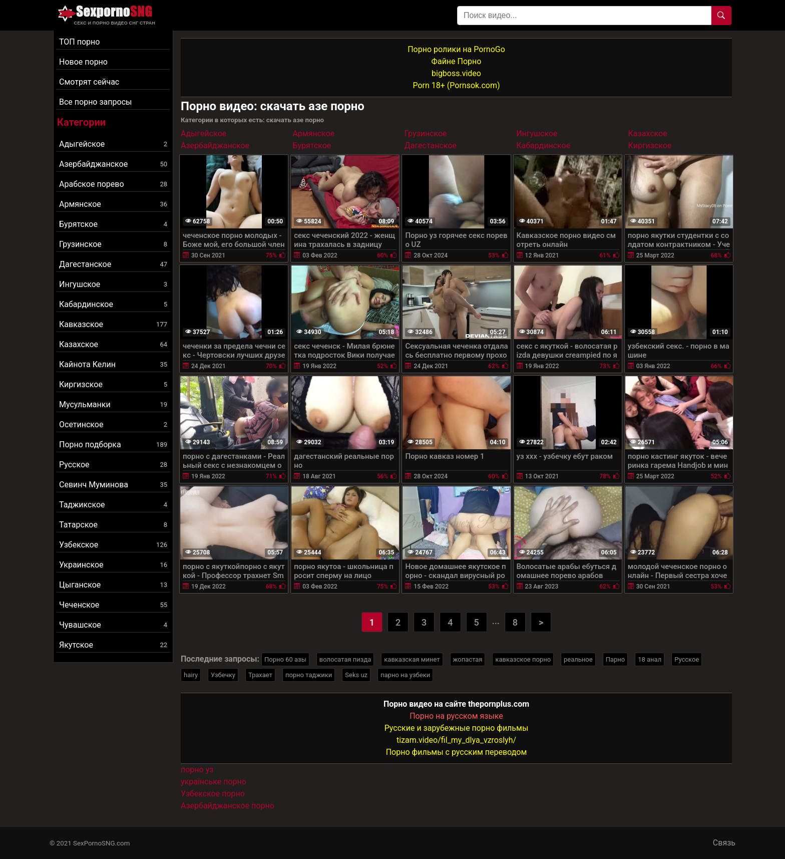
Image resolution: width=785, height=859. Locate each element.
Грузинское (113, 244)
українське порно (213, 781)
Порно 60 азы (285, 659)
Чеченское (113, 605)
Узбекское (113, 544)
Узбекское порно (213, 793)
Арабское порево (113, 184)
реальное (578, 659)
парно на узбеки (405, 675)
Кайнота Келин (113, 364)
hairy (191, 675)
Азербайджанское (113, 164)
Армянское (113, 204)
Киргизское (113, 384)
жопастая (468, 659)
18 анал (649, 659)
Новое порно (83, 62)
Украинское (113, 564)
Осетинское (113, 424)
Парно (615, 659)
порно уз (197, 769)
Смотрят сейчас (89, 82)
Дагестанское (113, 264)
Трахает (260, 675)
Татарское (113, 524)
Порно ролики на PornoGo (456, 49)
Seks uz (356, 675)
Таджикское (113, 504)
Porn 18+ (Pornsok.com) (456, 85)
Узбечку (223, 675)
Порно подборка (113, 444)
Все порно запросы (95, 102)
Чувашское (113, 625)
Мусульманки (113, 404)
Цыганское (113, 585)
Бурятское (113, 224)
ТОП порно (79, 42)
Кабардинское (113, 304)
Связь (724, 842)
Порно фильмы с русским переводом (456, 752)
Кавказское (113, 324)
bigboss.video (456, 73)
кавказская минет (412, 659)
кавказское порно (523, 659)
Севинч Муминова (113, 484)
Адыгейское (113, 144)
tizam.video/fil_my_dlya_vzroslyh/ (456, 740)
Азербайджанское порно (227, 805)
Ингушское (113, 284)
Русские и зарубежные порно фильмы (456, 728)
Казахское (113, 344)
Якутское (113, 645)
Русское (113, 464)
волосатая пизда (345, 659)
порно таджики (308, 675)
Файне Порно (457, 61)
